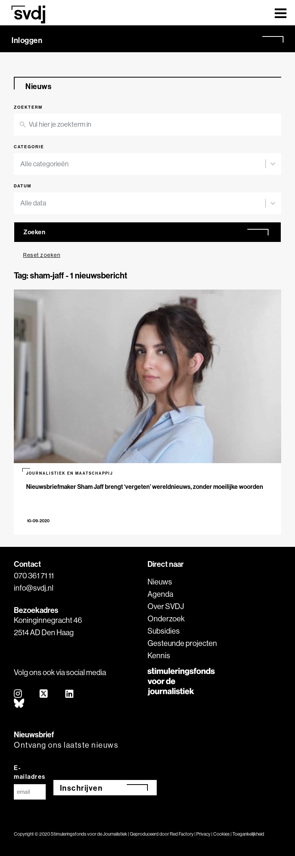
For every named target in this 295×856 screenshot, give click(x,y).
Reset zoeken (41, 255)
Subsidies (164, 631)
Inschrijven (81, 788)
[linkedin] (69, 694)
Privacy (203, 834)
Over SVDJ (166, 606)
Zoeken (34, 232)
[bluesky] (19, 704)
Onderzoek (166, 618)
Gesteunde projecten (182, 643)
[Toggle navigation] (280, 12)
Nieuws (160, 581)
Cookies (221, 834)
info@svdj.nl (33, 588)
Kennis (159, 655)
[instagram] (18, 694)
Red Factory (182, 834)
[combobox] (142, 164)
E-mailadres (30, 772)
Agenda (160, 594)
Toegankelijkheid (248, 834)
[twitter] (44, 694)
